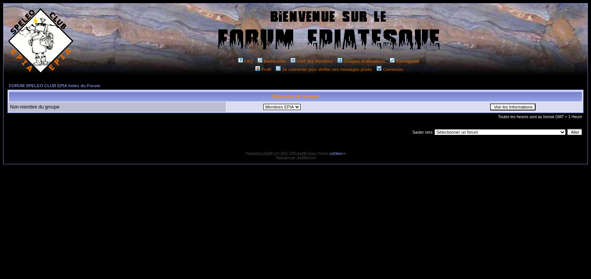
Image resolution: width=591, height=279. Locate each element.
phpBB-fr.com (306, 158)
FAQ (245, 61)
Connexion (390, 69)
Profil (263, 69)
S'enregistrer (405, 61)
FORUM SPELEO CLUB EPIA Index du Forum (54, 85)
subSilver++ (337, 154)
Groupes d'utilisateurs (361, 61)
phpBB (268, 154)
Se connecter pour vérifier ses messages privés (324, 69)
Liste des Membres (311, 61)
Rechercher (271, 61)
